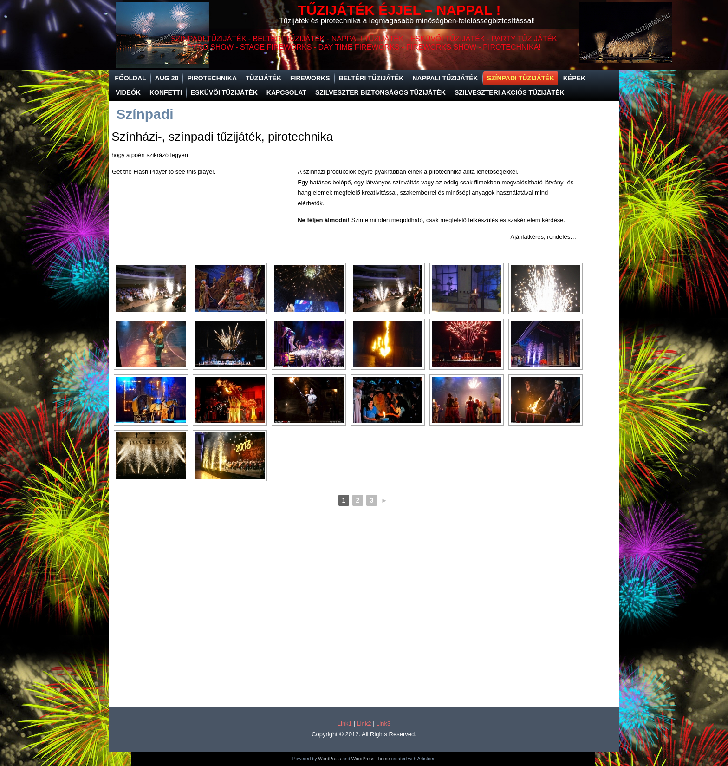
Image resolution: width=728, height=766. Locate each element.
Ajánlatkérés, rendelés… (544, 236)
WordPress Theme (370, 758)
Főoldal (130, 78)
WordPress (329, 758)
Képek (574, 78)
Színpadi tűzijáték (520, 78)
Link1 (345, 723)
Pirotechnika (212, 78)
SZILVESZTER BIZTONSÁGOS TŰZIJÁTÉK (380, 92)
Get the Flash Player (139, 171)
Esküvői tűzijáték (224, 92)
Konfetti (166, 92)
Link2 (364, 723)
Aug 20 (167, 78)
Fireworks (310, 78)
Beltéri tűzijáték (371, 78)
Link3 (383, 723)
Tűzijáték (263, 78)
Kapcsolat (286, 92)
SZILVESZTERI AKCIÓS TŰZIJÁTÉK (509, 92)
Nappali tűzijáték (445, 78)
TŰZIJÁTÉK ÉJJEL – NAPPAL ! (399, 10)
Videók (128, 92)
